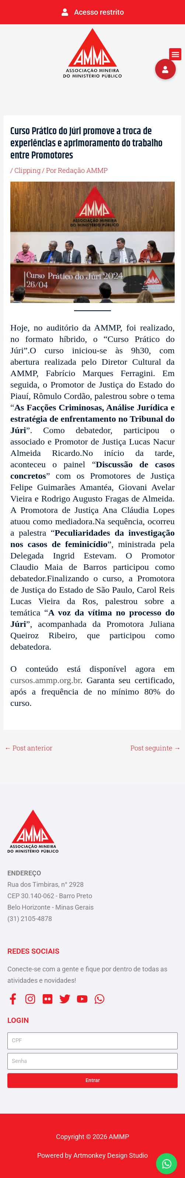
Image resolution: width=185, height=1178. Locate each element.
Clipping (27, 170)
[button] (175, 54)
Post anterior (28, 747)
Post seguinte (155, 747)
